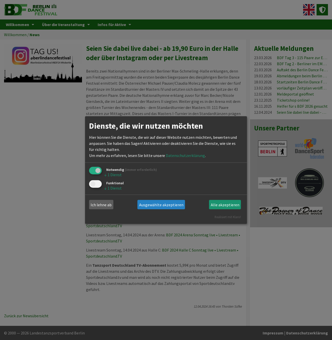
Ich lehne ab (101, 204)
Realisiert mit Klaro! (228, 217)
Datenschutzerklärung (185, 155)
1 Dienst (113, 174)
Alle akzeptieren (225, 204)
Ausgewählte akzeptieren (161, 204)
